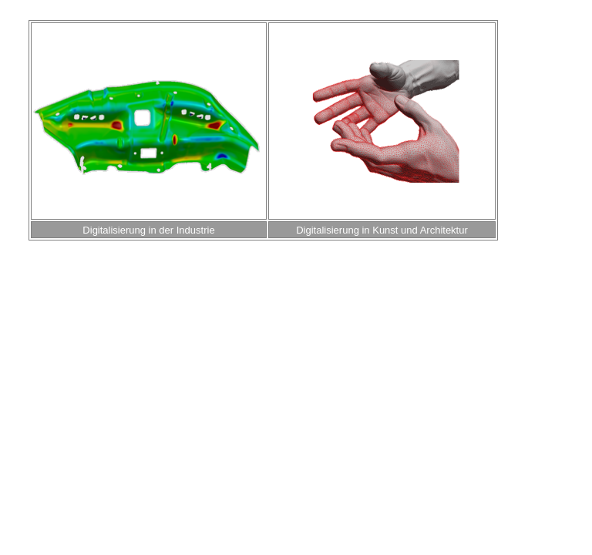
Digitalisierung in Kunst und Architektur (382, 230)
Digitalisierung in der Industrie (148, 230)
